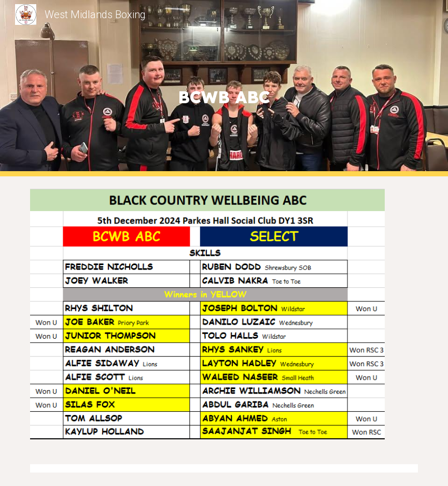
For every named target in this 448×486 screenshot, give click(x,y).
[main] (224, 88)
